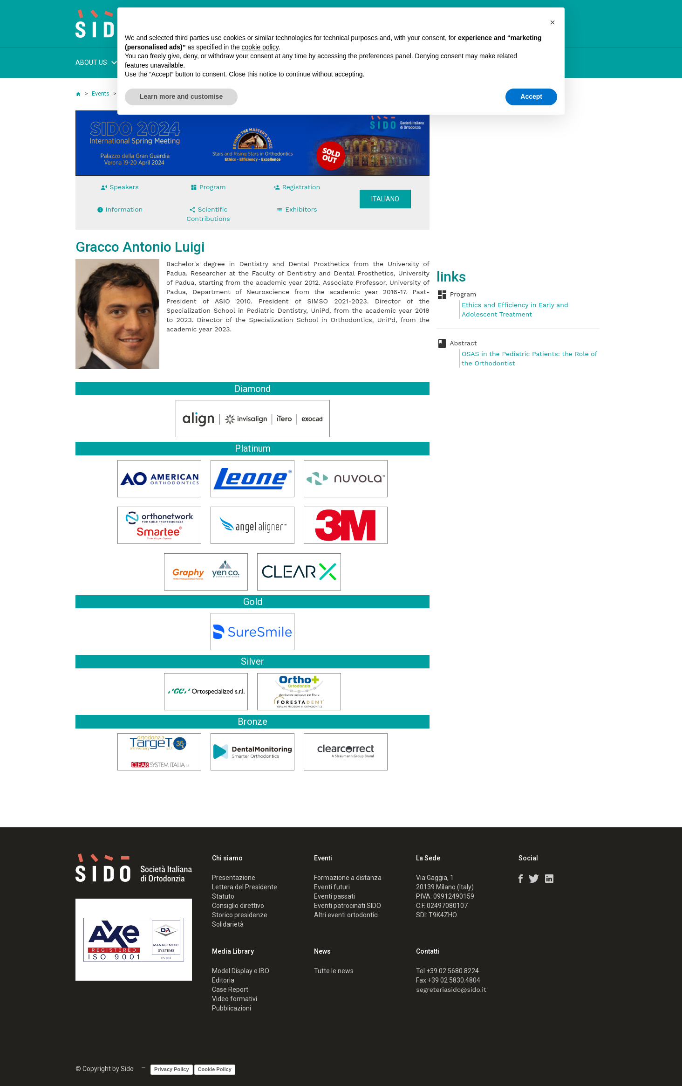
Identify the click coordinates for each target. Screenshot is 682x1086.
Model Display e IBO (240, 971)
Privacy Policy (171, 1069)
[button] (552, 22)
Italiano (385, 199)
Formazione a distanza (348, 877)
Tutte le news (334, 971)
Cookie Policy (215, 1069)
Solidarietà (228, 924)
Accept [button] (531, 96)
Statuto (223, 896)
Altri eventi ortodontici (346, 915)
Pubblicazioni (231, 1008)
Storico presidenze (239, 915)
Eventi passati (334, 896)
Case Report (230, 989)
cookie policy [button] (260, 47)
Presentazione (233, 877)
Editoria (223, 980)
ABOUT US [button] (97, 64)
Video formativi (234, 999)
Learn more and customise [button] (181, 96)
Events (100, 93)
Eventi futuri (332, 887)
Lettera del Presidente (244, 887)
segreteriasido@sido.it (451, 989)
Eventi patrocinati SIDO (347, 905)
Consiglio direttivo (238, 905)
